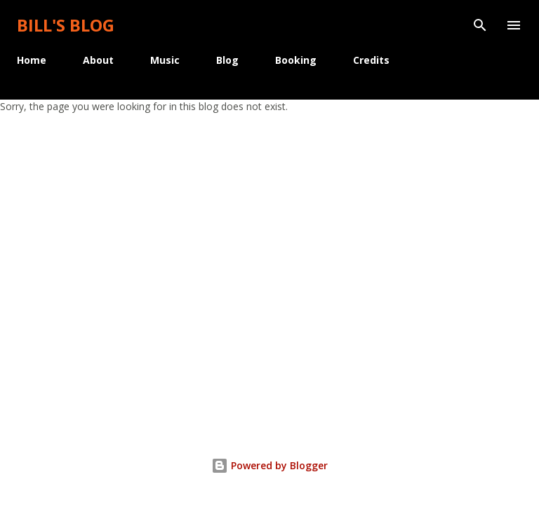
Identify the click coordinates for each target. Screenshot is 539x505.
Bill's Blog (65, 24)
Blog (227, 60)
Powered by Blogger (269, 465)
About (98, 60)
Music (165, 60)
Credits (371, 60)
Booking (296, 60)
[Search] (480, 25)
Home (31, 60)
